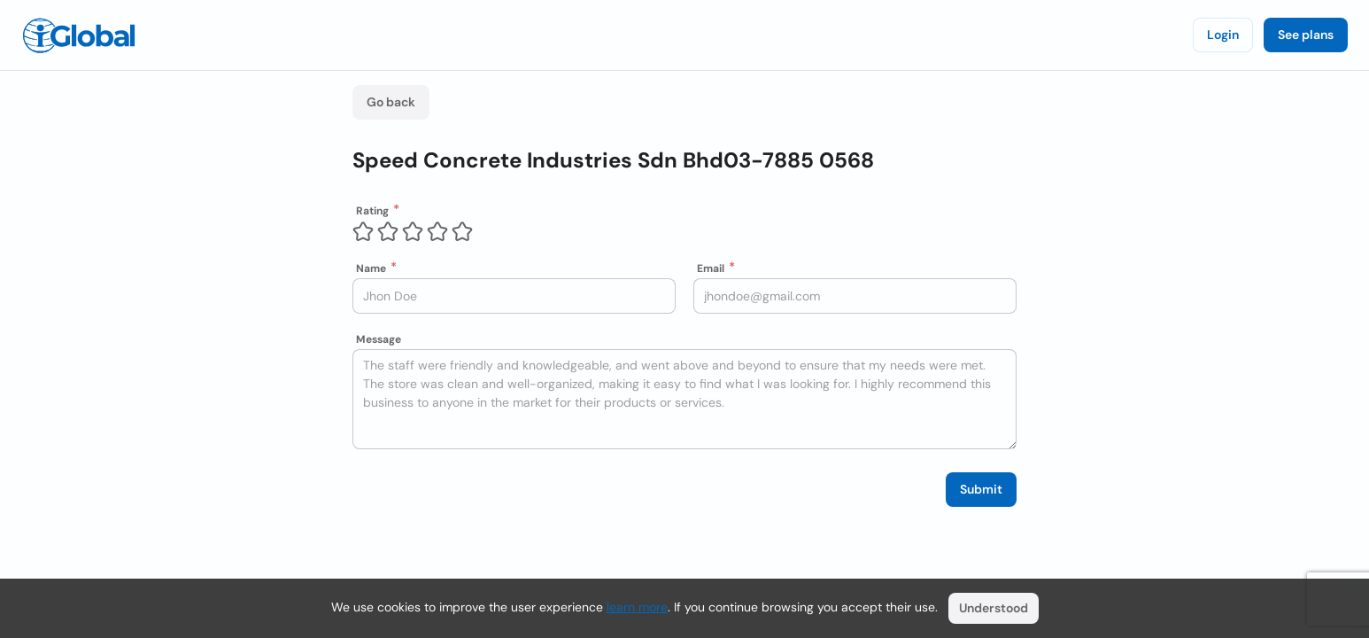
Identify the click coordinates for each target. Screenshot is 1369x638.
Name (371, 268)
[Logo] (78, 35)
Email (710, 268)
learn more (637, 607)
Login (1223, 35)
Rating (372, 211)
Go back (391, 102)
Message (378, 339)
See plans (1306, 35)
